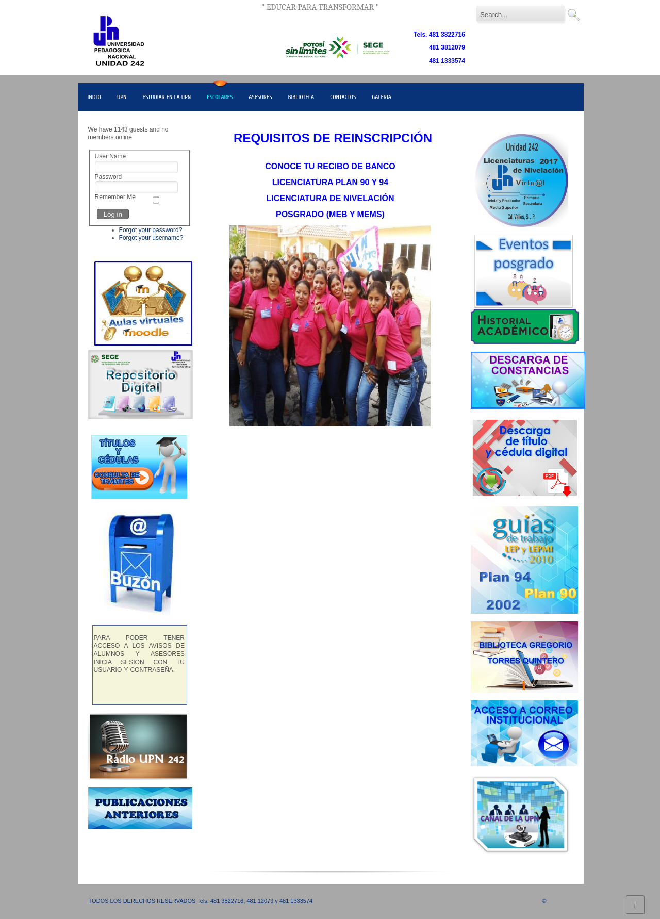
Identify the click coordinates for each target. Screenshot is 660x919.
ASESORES (260, 97)
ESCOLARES (220, 97)
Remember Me (115, 197)
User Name (110, 156)
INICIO (94, 97)
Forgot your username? (151, 237)
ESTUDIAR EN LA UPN (167, 97)
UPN (122, 97)
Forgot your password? (151, 230)
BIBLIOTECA (301, 97)
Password (108, 176)
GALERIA (381, 97)
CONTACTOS (343, 97)
